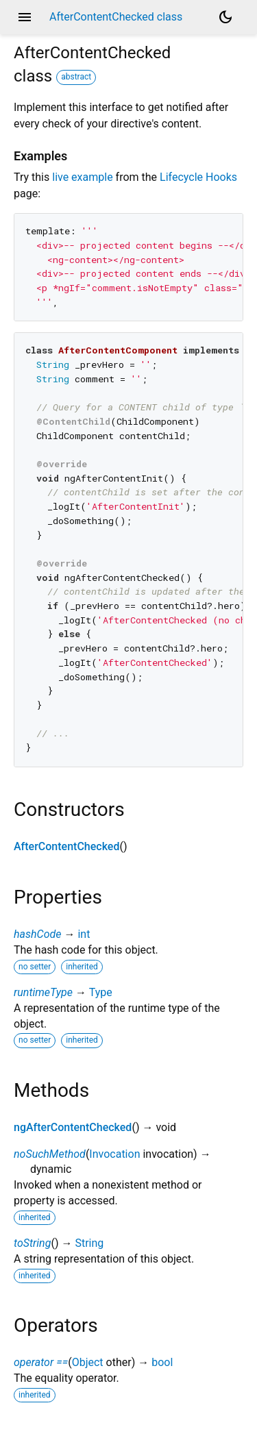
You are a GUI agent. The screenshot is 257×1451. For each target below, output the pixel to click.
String (89, 1243)
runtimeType (43, 992)
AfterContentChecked (66, 846)
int (83, 934)
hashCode (37, 934)
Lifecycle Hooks (198, 177)
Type (100, 992)
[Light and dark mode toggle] (225, 17)
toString (32, 1243)
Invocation (114, 1154)
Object (87, 1362)
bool (162, 1362)
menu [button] (24, 17)
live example (82, 177)
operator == (41, 1362)
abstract (76, 77)
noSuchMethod (50, 1154)
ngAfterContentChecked (73, 1127)
